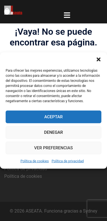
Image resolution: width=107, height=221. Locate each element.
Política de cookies (35, 161)
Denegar (53, 132)
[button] (98, 59)
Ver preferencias (53, 147)
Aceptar (53, 116)
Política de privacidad (68, 161)
